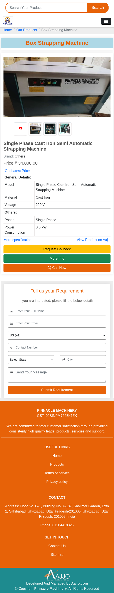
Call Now (57, 268)
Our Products (26, 30)
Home (7, 30)
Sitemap (57, 554)
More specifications (18, 240)
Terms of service (57, 473)
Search (97, 7)
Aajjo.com (79, 583)
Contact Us (56, 546)
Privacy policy (57, 482)
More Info (57, 258)
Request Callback (56, 249)
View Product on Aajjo (94, 240)
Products (57, 464)
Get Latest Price (17, 171)
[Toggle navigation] (106, 21)
